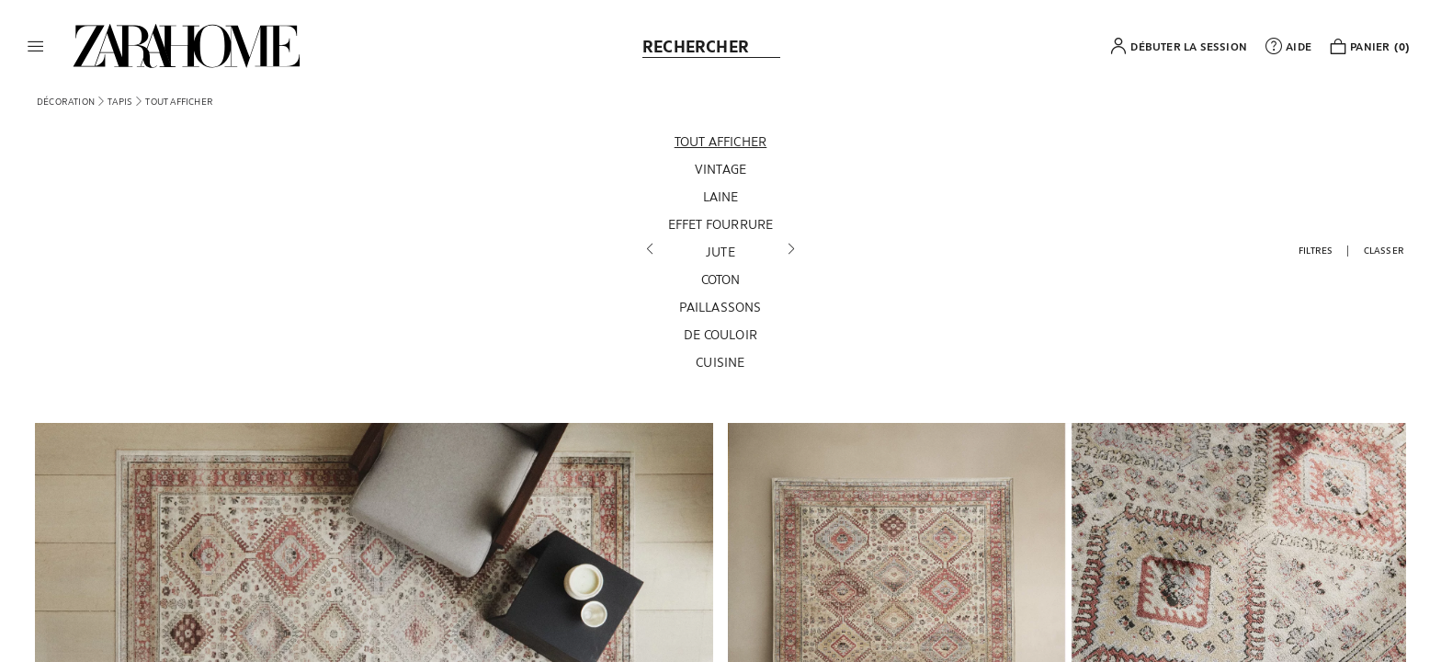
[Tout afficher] (721, 141)
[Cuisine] (721, 362)
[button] (36, 46)
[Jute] (721, 252)
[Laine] (721, 196)
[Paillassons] (721, 307)
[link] (186, 46)
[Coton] (721, 279)
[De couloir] (721, 334)
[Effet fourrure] (721, 224)
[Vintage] (721, 169)
